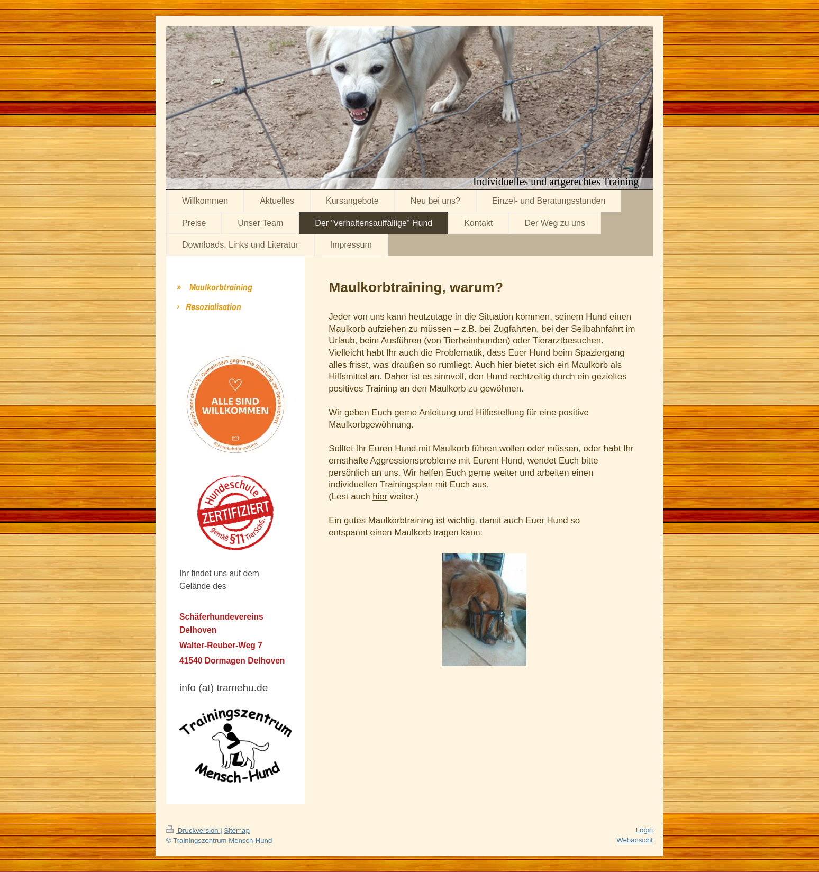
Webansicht (634, 840)
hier (379, 497)
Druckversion (193, 830)
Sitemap (236, 830)
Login (644, 830)
